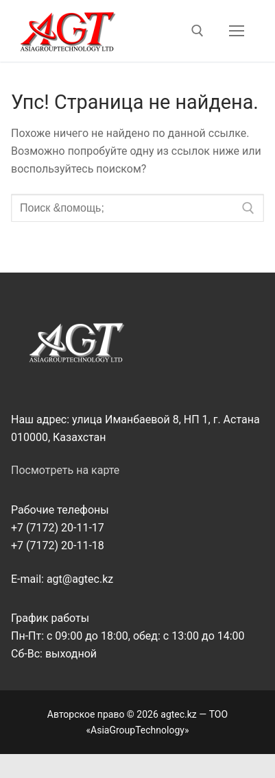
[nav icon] (237, 30)
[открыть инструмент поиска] (197, 31)
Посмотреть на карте (65, 470)
